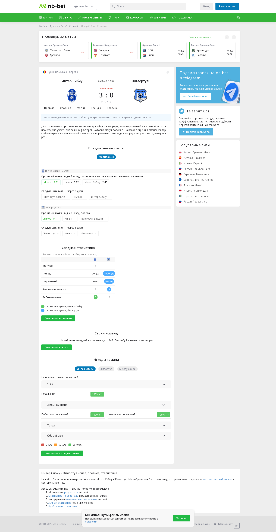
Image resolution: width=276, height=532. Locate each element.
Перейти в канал (195, 96)
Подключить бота (196, 132)
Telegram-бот (223, 523)
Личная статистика (59, 502)
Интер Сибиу (72, 81)
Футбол (43, 26)
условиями (91, 521)
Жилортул (140, 81)
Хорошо (181, 518)
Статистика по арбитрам (63, 495)
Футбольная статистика (62, 506)
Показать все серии (56, 347)
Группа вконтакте (198, 523)
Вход (206, 6)
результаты (71, 492)
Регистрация (227, 6)
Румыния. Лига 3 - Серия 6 (64, 26)
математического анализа (81, 499)
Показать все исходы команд (62, 453)
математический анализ (217, 479)
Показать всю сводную (58, 318)
